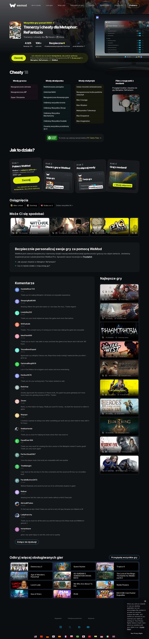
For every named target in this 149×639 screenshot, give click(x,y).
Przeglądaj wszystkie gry (124, 557)
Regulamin (58, 618)
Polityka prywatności (75, 618)
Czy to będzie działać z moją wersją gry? (33, 266)
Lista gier (49, 5)
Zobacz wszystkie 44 (63, 205)
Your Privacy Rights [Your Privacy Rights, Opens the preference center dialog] (137, 633)
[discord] (61, 627)
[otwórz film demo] (126, 103)
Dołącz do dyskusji (27, 542)
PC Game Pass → (94, 138)
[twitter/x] (70, 627)
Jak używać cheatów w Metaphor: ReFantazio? (36, 262)
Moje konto (118, 5)
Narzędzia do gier (77, 5)
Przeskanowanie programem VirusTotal (57, 46)
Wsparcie (91, 618)
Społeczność (104, 5)
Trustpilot (87, 257)
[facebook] (79, 627)
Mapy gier (61, 5)
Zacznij (18, 57)
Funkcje (92, 5)
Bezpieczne (57, 43)
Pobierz (133, 5)
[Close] (145, 601)
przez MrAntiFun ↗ (79, 46)
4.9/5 (28, 43)
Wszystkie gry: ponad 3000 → (39, 23)
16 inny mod (76, 58)
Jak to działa (36, 5)
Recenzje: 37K (28, 46)
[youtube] (88, 627)
